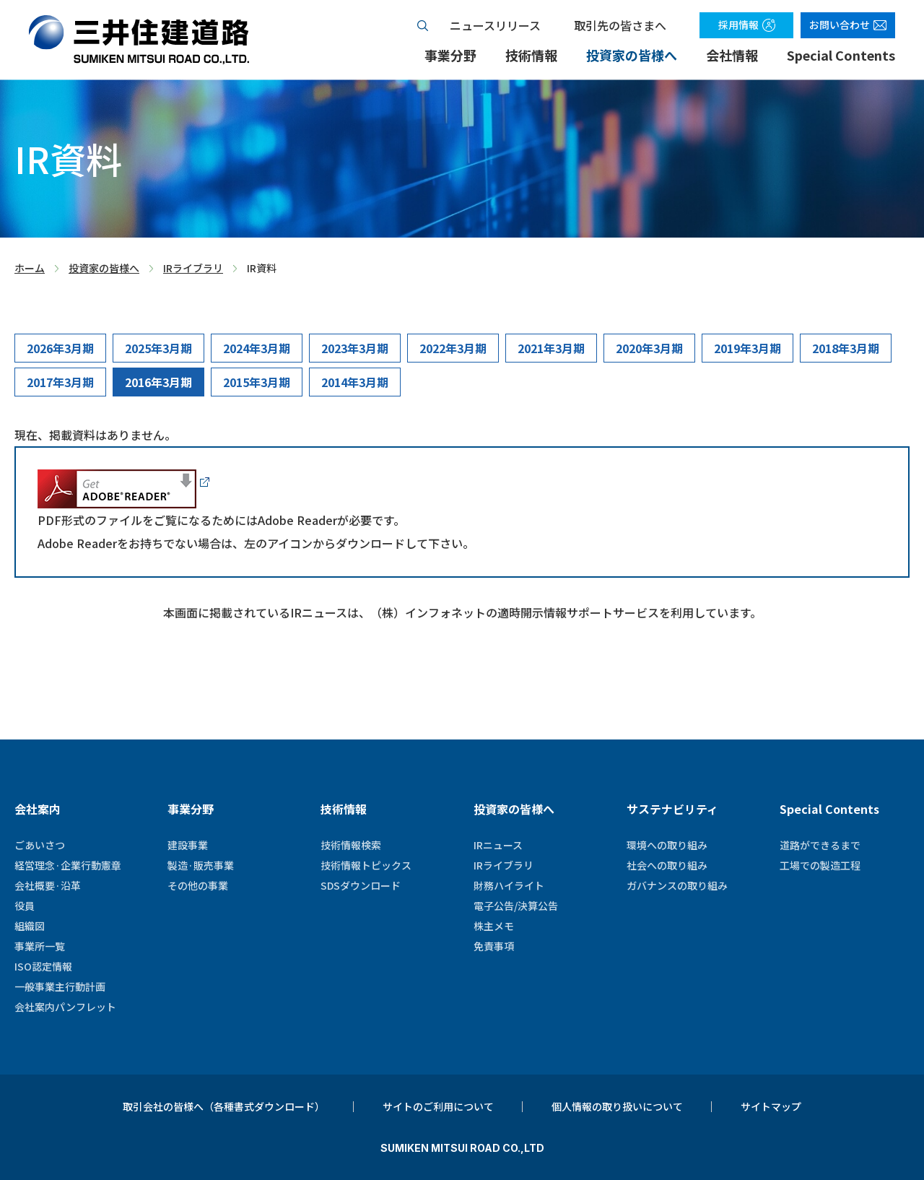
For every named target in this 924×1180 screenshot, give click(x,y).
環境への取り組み (667, 845)
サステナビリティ (672, 808)
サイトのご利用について (438, 1106)
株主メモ (494, 926)
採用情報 (738, 24)
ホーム (29, 268)
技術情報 (531, 54)
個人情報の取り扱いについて (617, 1106)
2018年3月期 (845, 348)
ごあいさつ (39, 845)
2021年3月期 (551, 348)
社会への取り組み (667, 865)
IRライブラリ (193, 268)
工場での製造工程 (820, 865)
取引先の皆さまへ (620, 25)
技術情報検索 (351, 845)
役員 (24, 905)
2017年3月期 (60, 382)
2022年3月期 (453, 348)
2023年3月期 (354, 348)
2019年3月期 (747, 348)
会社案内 (37, 808)
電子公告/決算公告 (516, 905)
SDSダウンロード (361, 885)
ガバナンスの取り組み (677, 885)
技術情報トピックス (366, 865)
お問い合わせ (839, 24)
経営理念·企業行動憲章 (67, 865)
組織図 (29, 926)
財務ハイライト (509, 885)
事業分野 (450, 54)
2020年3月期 (649, 348)
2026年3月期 (60, 348)
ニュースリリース (495, 25)
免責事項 (494, 946)
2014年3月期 (354, 382)
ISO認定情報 (43, 966)
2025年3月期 (158, 348)
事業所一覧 (39, 946)
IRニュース (498, 845)
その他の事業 (197, 885)
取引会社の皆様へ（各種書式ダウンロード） (224, 1106)
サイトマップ (771, 1106)
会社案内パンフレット (65, 1006)
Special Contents (841, 54)
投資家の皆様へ (631, 54)
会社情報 (732, 54)
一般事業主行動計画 (59, 986)
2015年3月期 (256, 382)
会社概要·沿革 (47, 885)
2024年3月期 (256, 348)
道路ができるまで (820, 845)
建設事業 (187, 845)
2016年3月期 (158, 382)
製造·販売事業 (200, 865)
